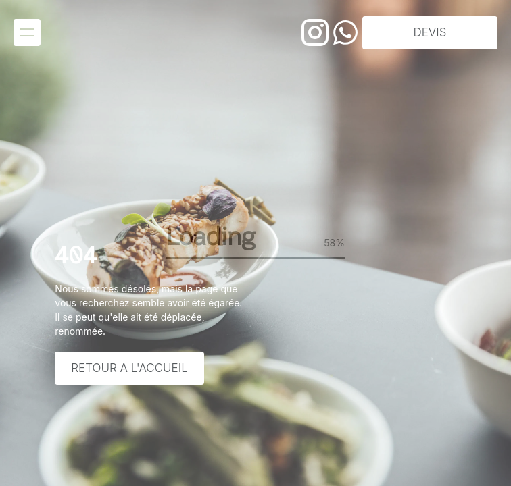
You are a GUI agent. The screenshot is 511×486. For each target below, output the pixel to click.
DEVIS (430, 32)
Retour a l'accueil (129, 368)
